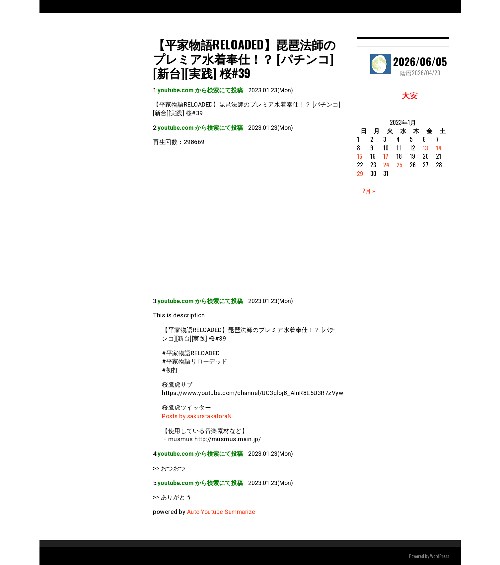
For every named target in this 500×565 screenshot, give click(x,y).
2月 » (369, 190)
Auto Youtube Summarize (222, 511)
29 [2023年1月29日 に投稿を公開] (360, 173)
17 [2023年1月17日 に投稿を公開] (385, 156)
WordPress (439, 555)
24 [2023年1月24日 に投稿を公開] (386, 164)
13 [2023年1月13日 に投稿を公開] (425, 147)
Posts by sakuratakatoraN (198, 416)
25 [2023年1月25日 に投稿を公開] (399, 164)
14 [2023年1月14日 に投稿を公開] (438, 147)
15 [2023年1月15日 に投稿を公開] (359, 156)
